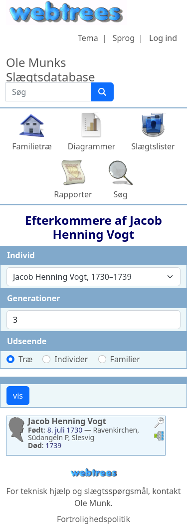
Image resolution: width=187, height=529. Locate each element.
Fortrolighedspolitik (93, 519)
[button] (159, 424)
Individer (71, 359)
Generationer (33, 298)
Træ (25, 359)
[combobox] (93, 277)
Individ (21, 255)
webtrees (94, 473)
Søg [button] (121, 194)
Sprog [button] (124, 37)
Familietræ (32, 146)
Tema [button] (88, 37)
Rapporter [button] (73, 194)
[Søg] (102, 91)
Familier (125, 359)
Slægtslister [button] (153, 146)
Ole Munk (92, 503)
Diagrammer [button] (91, 146)
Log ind (163, 37)
